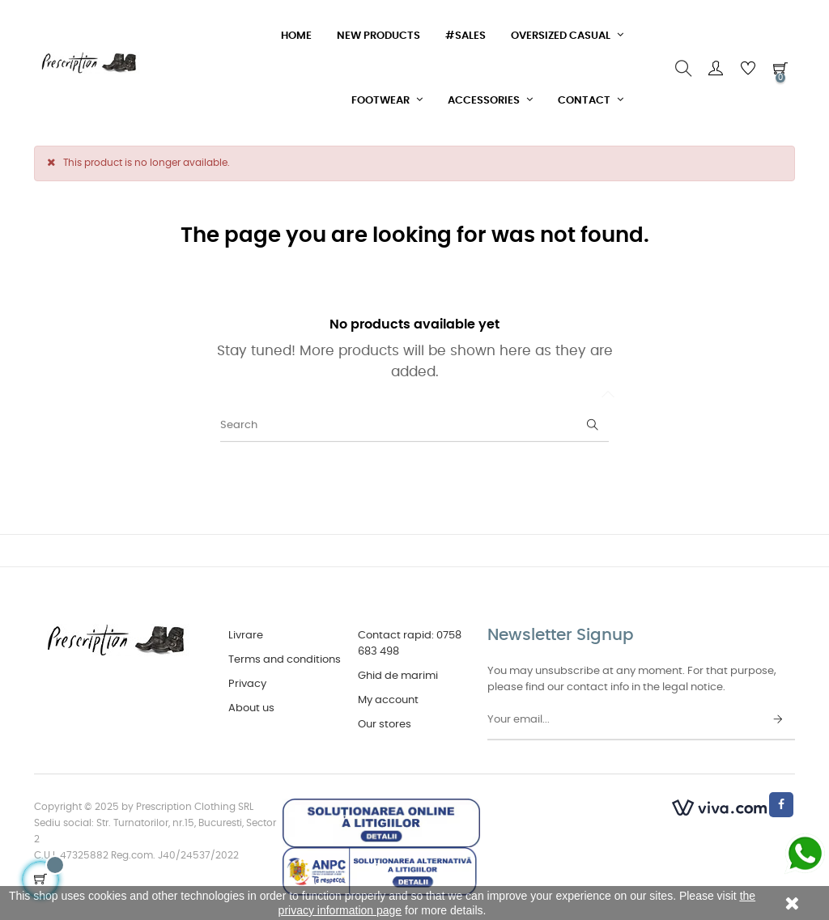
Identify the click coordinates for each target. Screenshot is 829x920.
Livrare (245, 635)
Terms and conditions (284, 660)
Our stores (384, 724)
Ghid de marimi (398, 676)
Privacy (247, 684)
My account (388, 700)
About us (251, 708)
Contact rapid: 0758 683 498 (409, 643)
